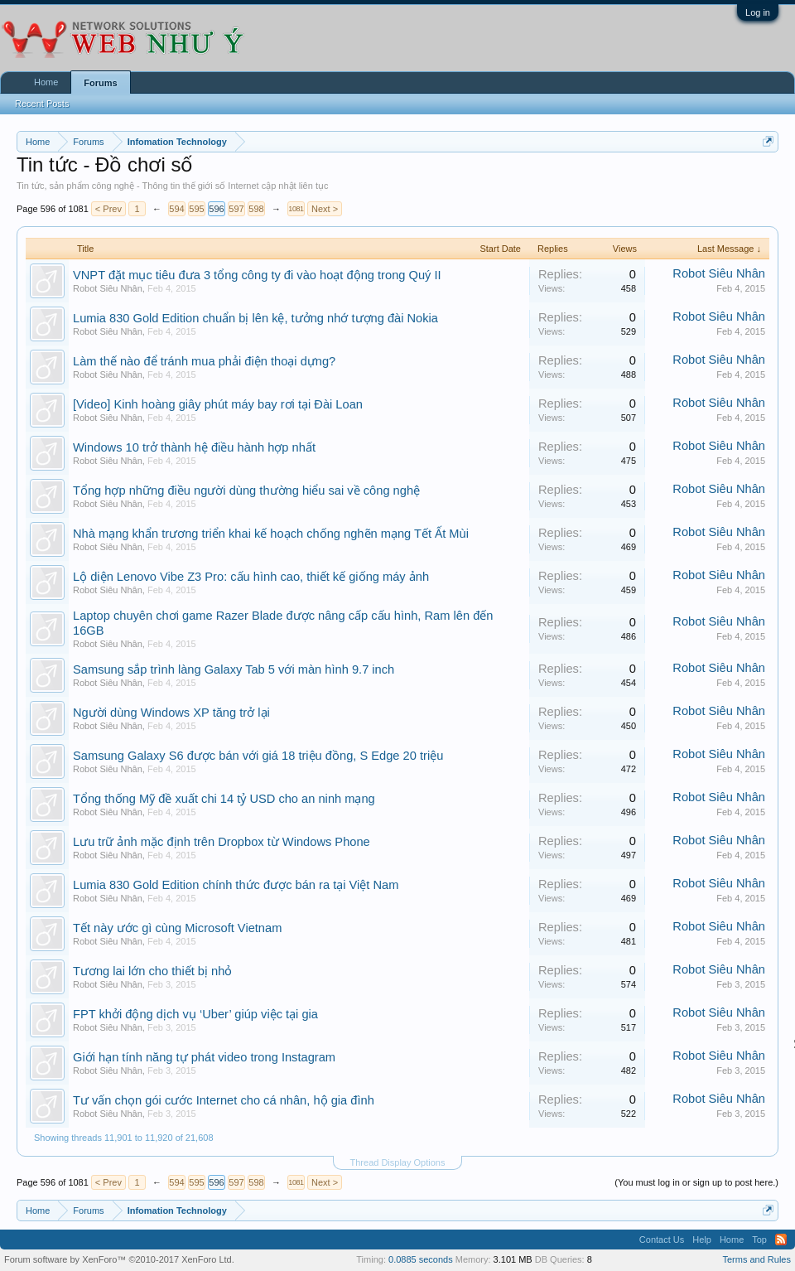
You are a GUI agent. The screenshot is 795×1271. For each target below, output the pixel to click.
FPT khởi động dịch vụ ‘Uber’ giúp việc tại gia (195, 1014)
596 (216, 209)
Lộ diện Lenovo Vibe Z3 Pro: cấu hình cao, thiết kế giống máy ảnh (251, 576)
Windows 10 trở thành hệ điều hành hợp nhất (194, 447)
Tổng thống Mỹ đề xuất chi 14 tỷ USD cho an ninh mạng (224, 798)
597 (236, 209)
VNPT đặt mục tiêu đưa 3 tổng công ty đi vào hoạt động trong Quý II (257, 275)
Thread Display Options (398, 1162)
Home (46, 82)
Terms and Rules (756, 1259)
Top (759, 1239)
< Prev (108, 209)
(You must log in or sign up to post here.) (696, 1182)
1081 (295, 209)
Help (701, 1239)
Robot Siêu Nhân (107, 288)
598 (255, 209)
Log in (757, 12)
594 (176, 209)
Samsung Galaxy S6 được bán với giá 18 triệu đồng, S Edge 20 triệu (258, 755)
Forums (100, 83)
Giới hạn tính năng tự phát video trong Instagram (204, 1057)
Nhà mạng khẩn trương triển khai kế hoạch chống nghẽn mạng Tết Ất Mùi (271, 533)
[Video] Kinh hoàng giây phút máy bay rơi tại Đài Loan (218, 404)
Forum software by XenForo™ (119, 1259)
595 (196, 209)
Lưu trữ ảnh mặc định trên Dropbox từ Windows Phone (221, 841)
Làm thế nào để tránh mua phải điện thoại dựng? (204, 361)
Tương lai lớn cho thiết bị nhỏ (152, 971)
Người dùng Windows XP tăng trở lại (171, 712)
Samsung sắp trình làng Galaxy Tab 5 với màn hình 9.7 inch (233, 669)
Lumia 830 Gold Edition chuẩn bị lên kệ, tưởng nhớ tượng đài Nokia (255, 318)
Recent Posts (42, 104)
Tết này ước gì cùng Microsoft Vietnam (177, 928)
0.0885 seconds (420, 1259)
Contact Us (661, 1239)
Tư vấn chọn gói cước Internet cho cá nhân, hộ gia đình (223, 1100)
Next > (324, 209)
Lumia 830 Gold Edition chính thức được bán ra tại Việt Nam (235, 885)
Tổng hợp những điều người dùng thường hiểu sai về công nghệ (246, 490)
